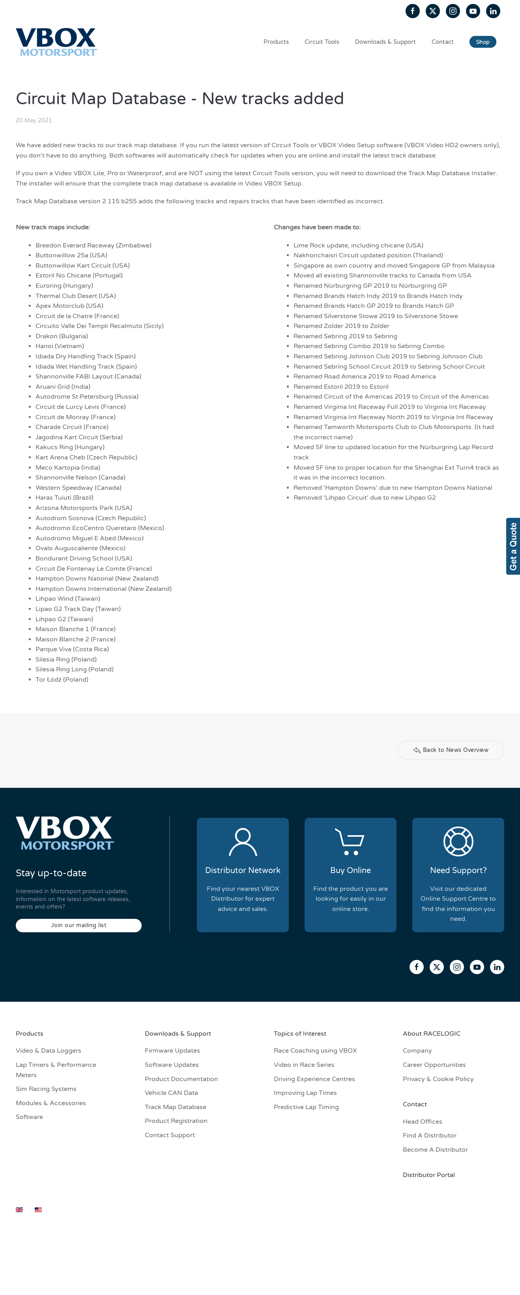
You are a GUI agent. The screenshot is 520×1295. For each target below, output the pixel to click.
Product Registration (176, 1121)
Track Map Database (175, 1107)
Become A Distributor (435, 1150)
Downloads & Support (385, 41)
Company (417, 1051)
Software (29, 1117)
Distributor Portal (429, 1175)
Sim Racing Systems (46, 1089)
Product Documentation (181, 1079)
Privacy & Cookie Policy (438, 1079)
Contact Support (170, 1135)
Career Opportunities (434, 1065)
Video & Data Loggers (48, 1051)
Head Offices (422, 1122)
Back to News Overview (451, 750)
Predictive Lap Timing (306, 1107)
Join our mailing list (79, 925)
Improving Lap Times (305, 1093)
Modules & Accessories (51, 1103)
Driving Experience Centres (314, 1079)
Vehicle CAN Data (171, 1093)
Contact (443, 41)
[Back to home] (58, 42)
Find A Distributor (429, 1135)
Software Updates (172, 1065)
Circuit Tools (322, 41)
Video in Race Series (304, 1065)
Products (276, 41)
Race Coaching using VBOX (315, 1051)
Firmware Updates (172, 1051)
